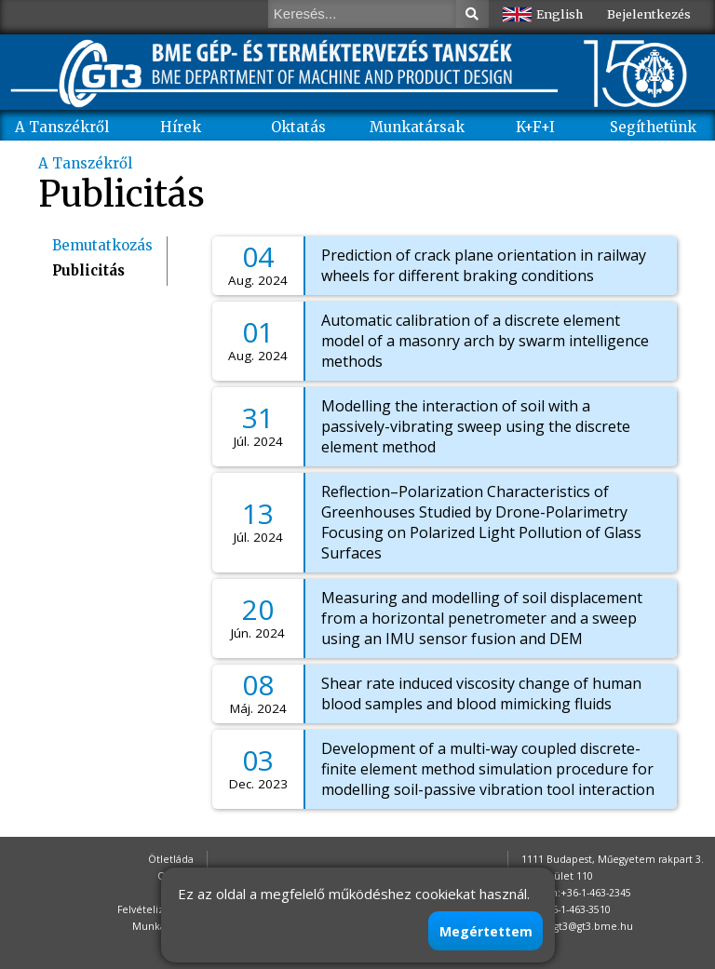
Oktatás (298, 127)
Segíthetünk (653, 127)
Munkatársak (417, 127)
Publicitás (88, 270)
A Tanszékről (62, 127)
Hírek (180, 127)
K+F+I (535, 127)
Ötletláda (171, 859)
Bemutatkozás (102, 245)
